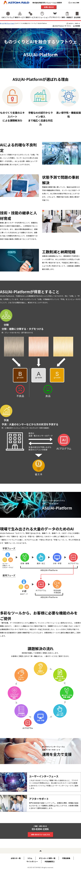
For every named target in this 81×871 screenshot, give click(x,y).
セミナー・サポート (73, 23)
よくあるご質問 (74, 2)
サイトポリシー (32, 861)
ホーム (2, 23)
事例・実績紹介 (67, 15)
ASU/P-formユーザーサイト (62, 26)
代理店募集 (66, 858)
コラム (29, 858)
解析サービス (20, 15)
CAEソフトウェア (8, 15)
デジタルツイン (55, 15)
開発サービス (30, 15)
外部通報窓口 (50, 861)
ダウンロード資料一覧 (47, 858)
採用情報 (76, 26)
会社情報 (77, 15)
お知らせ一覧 (16, 858)
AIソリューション (42, 15)
